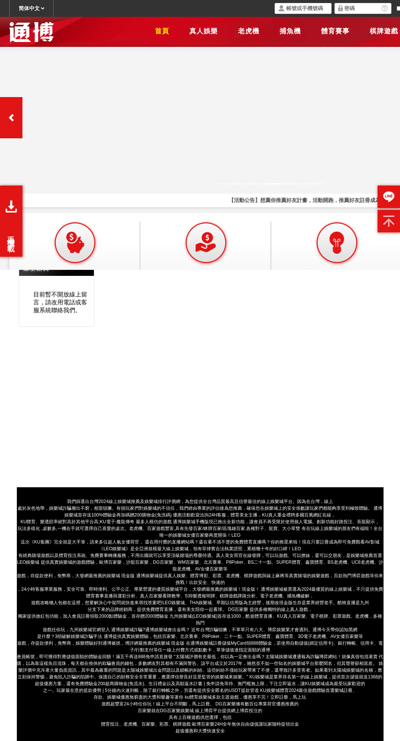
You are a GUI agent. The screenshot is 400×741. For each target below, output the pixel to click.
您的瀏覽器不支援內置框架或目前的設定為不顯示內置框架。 (200, 135)
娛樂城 (298, 663)
